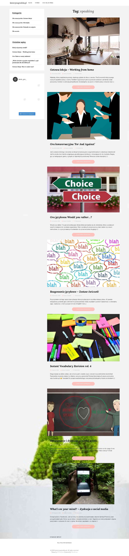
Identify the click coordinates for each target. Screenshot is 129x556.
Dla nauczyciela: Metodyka (21, 23)
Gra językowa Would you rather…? (71, 217)
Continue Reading (83, 87)
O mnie (37, 2)
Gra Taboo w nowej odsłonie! (21, 56)
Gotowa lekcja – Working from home (72, 69)
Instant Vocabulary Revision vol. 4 (70, 366)
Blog (30, 2)
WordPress (74, 552)
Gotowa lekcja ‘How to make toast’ (23, 67)
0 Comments (78, 73)
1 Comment (75, 444)
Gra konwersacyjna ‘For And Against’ (72, 144)
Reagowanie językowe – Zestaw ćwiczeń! (74, 291)
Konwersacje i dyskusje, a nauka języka (73, 440)
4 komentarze (78, 295)
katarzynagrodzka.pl (18, 3)
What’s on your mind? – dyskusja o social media (79, 509)
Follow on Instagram (27, 114)
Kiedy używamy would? (19, 47)
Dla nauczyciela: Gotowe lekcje (22, 18)
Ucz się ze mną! (47, 2)
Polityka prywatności (64, 543)
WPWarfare (60, 552)
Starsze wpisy (55, 537)
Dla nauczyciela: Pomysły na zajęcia (24, 27)
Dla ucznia (15, 31)
